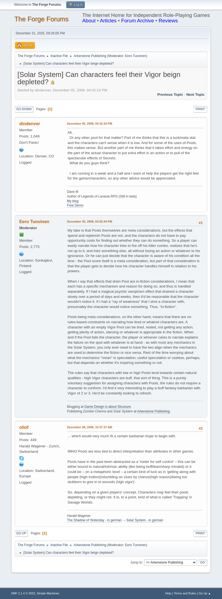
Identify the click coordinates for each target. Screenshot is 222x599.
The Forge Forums (41, 19)
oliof (24, 427)
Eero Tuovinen (135, 56)
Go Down (24, 109)
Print (200, 109)
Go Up (21, 533)
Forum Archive (137, 20)
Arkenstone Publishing (153, 411)
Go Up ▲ (205, 593)
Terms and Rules (185, 593)
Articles (108, 20)
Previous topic (170, 94)
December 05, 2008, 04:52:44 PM (89, 221)
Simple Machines (48, 593)
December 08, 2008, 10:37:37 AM (89, 427)
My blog (73, 201)
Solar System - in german (144, 520)
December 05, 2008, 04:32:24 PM (89, 123)
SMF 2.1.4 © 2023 (23, 593)
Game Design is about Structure (107, 407)
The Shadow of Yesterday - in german (94, 520)
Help (168, 593)
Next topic (195, 94)
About (89, 20)
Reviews (168, 20)
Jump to (136, 562)
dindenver (29, 123)
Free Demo (75, 205)
